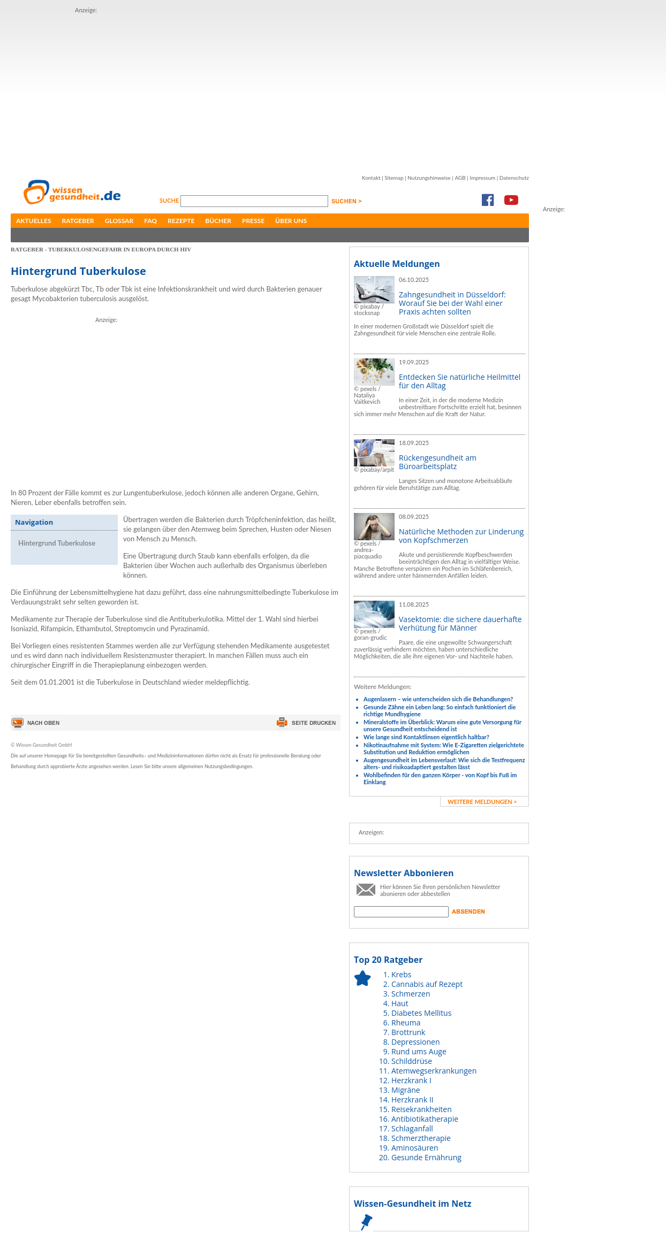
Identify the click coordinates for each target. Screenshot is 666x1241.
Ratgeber (78, 221)
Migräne (405, 1090)
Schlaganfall (412, 1128)
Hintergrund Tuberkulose (56, 543)
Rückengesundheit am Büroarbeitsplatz (437, 462)
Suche (170, 200)
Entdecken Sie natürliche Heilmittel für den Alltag (459, 381)
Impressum (482, 177)
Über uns (291, 221)
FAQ (150, 221)
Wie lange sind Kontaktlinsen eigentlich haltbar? (426, 736)
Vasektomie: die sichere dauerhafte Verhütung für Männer (460, 623)
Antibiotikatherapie (424, 1119)
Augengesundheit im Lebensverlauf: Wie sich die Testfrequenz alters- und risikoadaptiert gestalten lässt (444, 763)
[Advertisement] (251, 90)
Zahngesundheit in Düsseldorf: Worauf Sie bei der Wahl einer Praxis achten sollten (452, 303)
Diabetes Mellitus (421, 1013)
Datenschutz (514, 177)
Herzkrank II (412, 1099)
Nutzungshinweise (429, 177)
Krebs (401, 974)
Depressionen (415, 1042)
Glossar (119, 221)
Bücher (218, 221)
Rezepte (181, 221)
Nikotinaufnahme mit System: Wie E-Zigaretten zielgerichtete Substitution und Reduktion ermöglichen (444, 748)
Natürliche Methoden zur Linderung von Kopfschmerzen (461, 535)
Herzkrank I (411, 1080)
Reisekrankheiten (421, 1109)
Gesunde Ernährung (426, 1157)
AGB (460, 177)
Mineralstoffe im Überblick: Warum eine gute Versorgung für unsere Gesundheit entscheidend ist (442, 725)
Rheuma (405, 1022)
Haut (399, 1003)
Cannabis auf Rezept (427, 984)
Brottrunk (408, 1032)
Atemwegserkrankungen (433, 1071)
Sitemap (393, 177)
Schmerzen (410, 994)
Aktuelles (33, 221)
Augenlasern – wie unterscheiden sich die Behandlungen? (438, 698)
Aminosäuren (414, 1148)
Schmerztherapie (421, 1138)
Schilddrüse (411, 1061)
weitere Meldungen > (482, 801)
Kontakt (371, 177)
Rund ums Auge (418, 1051)
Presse (253, 221)
